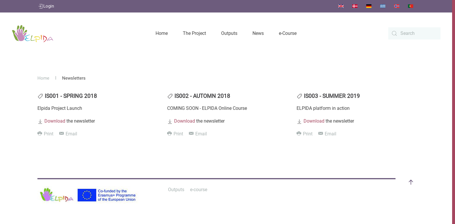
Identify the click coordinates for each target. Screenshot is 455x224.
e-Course (288, 33)
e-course (198, 189)
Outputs (229, 33)
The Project (194, 33)
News (258, 33)
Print (45, 134)
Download (54, 121)
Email (68, 134)
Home (162, 33)
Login (45, 6)
